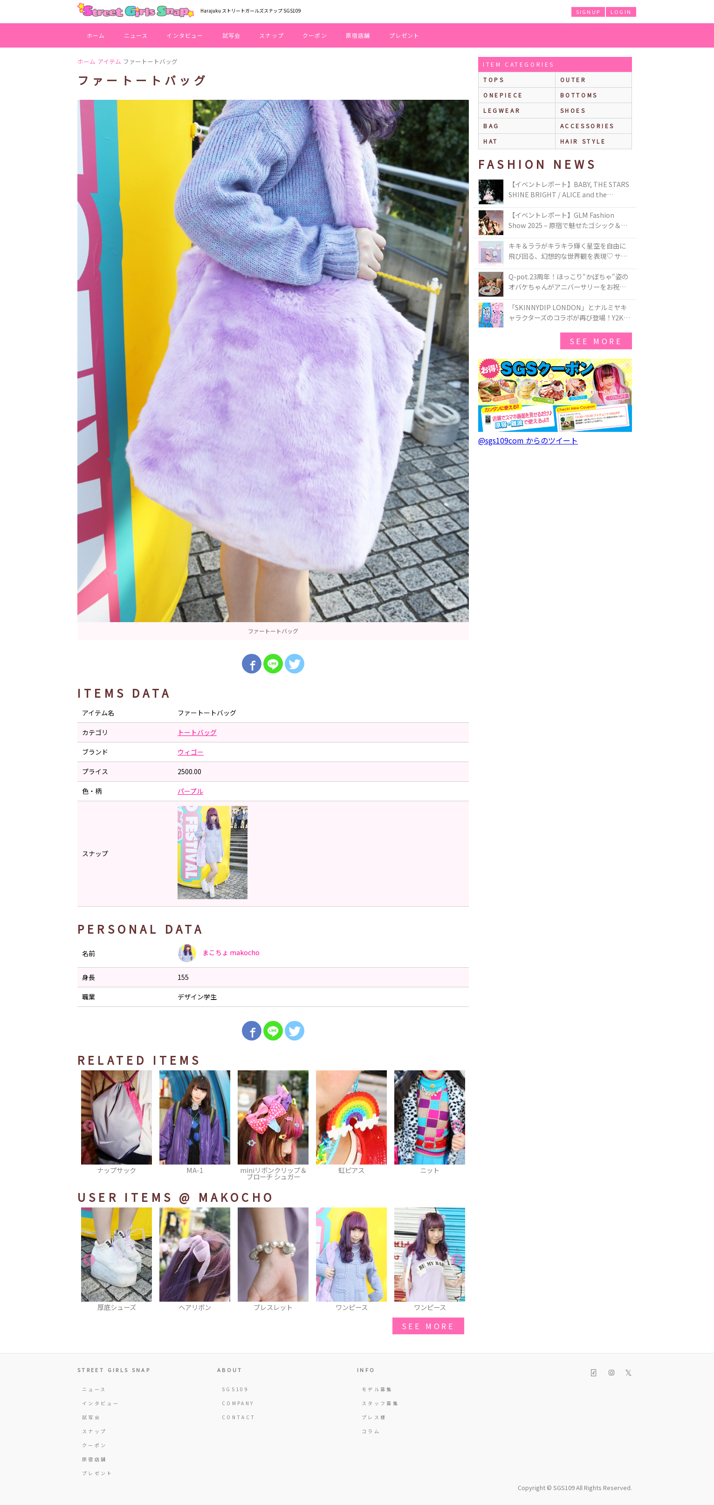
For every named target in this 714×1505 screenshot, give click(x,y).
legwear (502, 110)
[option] (273, 370)
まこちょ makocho (219, 953)
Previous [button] (89, 1126)
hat (490, 141)
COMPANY (238, 1403)
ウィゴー (191, 751)
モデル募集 (377, 1389)
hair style (583, 141)
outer (573, 79)
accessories (587, 126)
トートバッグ (197, 732)
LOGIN (621, 11)
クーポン (314, 35)
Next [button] (457, 1126)
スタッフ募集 (380, 1403)
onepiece (503, 95)
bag (491, 126)
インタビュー (184, 35)
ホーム (96, 35)
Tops (493, 79)
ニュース (136, 35)
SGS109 (235, 1389)
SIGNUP (588, 11)
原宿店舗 (358, 35)
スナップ (271, 35)
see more (428, 1326)
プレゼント (404, 35)
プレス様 (374, 1417)
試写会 (231, 35)
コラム (371, 1431)
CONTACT (239, 1417)
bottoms (579, 95)
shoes (573, 110)
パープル (190, 791)
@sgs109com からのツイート (528, 440)
